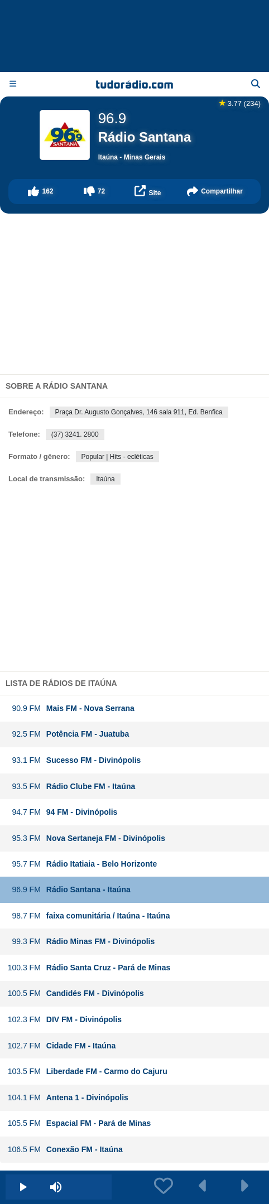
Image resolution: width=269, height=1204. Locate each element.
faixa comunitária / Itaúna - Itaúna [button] (88, 916)
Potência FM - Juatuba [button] (68, 734)
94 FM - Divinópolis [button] (62, 812)
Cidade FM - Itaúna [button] (61, 1046)
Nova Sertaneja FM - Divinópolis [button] (86, 838)
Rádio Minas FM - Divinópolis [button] (81, 941)
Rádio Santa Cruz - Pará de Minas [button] (89, 968)
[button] (41, 192)
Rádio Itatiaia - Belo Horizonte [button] (82, 864)
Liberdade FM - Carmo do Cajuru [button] (87, 1071)
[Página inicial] (135, 84)
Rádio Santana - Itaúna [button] (69, 890)
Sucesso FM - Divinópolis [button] (74, 760)
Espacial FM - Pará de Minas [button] (79, 1123)
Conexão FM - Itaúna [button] (65, 1149)
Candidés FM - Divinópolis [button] (75, 993)
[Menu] (13, 84)
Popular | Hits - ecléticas (117, 457)
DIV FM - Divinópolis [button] (64, 1020)
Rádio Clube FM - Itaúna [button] (71, 786)
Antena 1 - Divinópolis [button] (67, 1098)
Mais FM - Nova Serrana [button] (70, 708)
